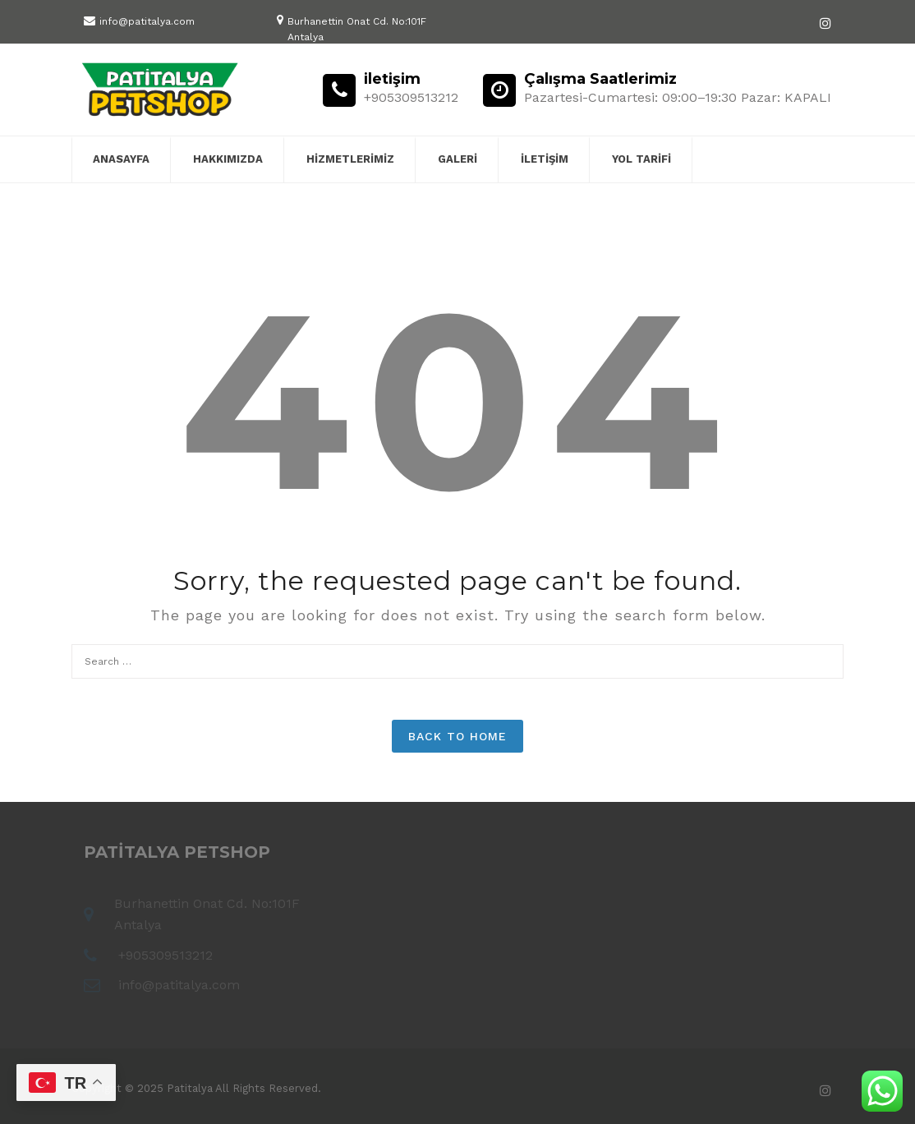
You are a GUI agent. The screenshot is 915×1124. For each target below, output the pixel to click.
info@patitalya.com (147, 21)
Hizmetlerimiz (350, 159)
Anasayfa (121, 159)
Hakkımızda (228, 159)
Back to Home (457, 736)
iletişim (544, 159)
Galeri (457, 159)
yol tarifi (641, 159)
